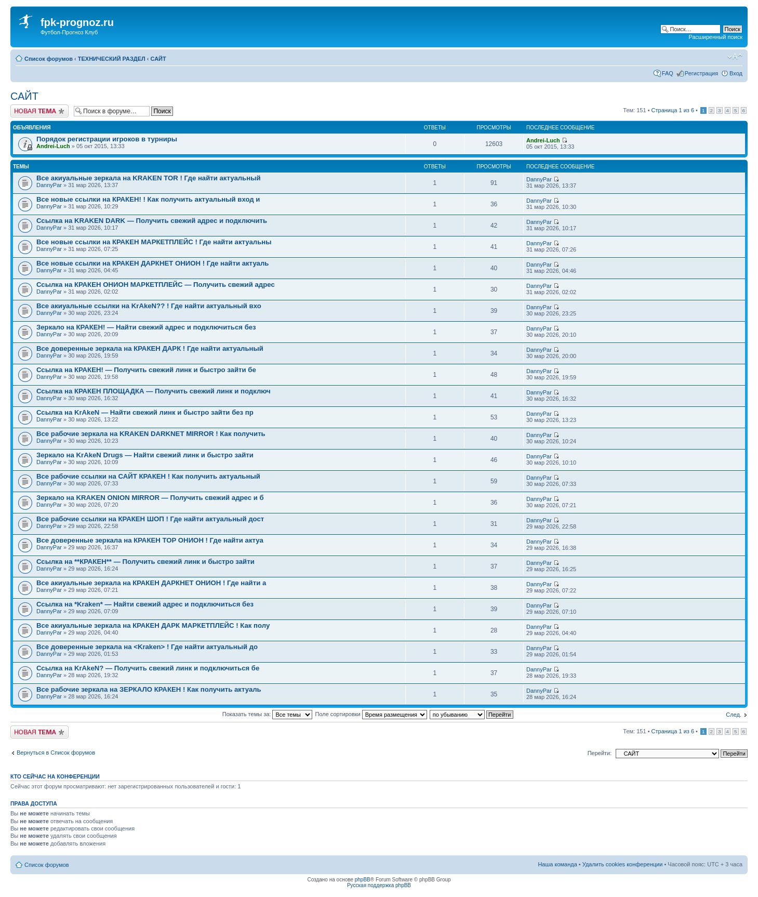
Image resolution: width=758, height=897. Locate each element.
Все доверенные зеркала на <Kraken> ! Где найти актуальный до (147, 647)
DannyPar (49, 185)
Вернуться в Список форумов (56, 752)
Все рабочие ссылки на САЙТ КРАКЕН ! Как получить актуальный (148, 476)
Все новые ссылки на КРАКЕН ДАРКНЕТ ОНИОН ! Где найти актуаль (152, 263)
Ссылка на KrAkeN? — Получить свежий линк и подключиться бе (147, 668)
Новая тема (39, 110)
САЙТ (158, 59)
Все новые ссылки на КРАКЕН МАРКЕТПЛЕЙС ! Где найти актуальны (154, 242)
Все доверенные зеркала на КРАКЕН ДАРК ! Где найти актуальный (149, 348)
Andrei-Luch (53, 146)
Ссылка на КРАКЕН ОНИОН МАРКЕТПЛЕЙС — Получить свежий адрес (155, 284)
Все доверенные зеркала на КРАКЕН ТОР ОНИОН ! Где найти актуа (149, 540)
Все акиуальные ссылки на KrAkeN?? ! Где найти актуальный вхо (148, 306)
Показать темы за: (267, 714)
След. (733, 714)
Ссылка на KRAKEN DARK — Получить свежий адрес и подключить (151, 221)
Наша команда (557, 864)
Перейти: (600, 753)
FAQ (667, 73)
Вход (735, 73)
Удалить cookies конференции (622, 864)
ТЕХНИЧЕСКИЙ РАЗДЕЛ (111, 59)
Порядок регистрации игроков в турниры (106, 139)
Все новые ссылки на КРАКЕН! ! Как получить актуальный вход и (148, 199)
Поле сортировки (371, 714)
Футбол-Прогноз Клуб (69, 32)
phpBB (362, 879)
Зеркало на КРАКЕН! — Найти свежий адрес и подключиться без (146, 327)
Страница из (672, 110)
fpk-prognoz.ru (77, 22)
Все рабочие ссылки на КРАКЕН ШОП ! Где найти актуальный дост (150, 519)
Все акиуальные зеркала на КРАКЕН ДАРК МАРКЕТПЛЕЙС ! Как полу (153, 625)
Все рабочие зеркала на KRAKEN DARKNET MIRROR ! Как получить (150, 434)
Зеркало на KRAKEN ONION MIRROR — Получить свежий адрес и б (150, 498)
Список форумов (48, 59)
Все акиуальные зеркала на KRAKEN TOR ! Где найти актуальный (148, 178)
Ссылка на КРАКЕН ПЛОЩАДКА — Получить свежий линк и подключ (153, 391)
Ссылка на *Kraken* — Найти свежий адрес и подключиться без (145, 604)
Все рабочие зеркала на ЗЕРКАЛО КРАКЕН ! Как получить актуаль (148, 689)
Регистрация (701, 73)
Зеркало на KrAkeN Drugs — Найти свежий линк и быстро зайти (145, 455)
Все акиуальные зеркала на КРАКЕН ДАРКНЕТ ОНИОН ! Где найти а (151, 583)
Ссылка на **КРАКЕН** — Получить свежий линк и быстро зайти (145, 561)
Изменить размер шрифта (734, 56)
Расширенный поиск (715, 37)
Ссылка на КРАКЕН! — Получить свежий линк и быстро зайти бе (146, 370)
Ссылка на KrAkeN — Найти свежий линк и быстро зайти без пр (145, 412)
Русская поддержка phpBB (379, 885)
